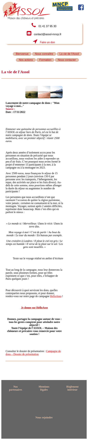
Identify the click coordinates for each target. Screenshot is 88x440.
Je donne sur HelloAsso (34, 307)
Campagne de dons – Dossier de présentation (33, 353)
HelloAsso (55, 296)
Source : (10, 109)
